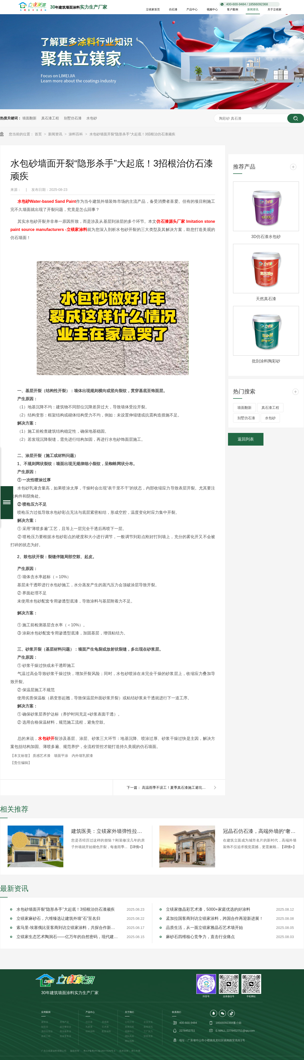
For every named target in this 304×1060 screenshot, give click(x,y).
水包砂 (91, 118)
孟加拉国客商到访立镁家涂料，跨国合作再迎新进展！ (214, 918)
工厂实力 (148, 1031)
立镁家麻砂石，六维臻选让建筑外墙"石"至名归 (58, 918)
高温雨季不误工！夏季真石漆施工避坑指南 (175, 787)
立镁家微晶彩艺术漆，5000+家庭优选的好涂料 (208, 909)
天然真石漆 (266, 299)
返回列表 (246, 439)
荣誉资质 (148, 1036)
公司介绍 (129, 1022)
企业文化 (148, 1022)
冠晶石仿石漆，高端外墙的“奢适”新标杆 (259, 831)
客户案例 (232, 9)
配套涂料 (106, 1031)
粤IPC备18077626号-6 (103, 1051)
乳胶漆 (89, 1027)
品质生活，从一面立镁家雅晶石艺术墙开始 (204, 927)
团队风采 (129, 1036)
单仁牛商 (135, 1051)
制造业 (44, 1027)
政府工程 (45, 1036)
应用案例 (45, 1012)
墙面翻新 (29, 118)
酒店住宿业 (47, 1031)
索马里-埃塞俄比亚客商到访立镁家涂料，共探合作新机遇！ (67, 927)
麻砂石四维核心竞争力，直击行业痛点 (200, 937)
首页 (39, 134)
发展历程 (129, 1027)
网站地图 (129, 1041)
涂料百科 (76, 134)
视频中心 (212, 9)
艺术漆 (105, 1027)
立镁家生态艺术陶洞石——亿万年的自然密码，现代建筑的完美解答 (67, 937)
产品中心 (192, 9)
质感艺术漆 (42, 756)
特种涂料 (90, 1031)
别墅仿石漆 (73, 118)
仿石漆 (173, 9)
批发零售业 (65, 1036)
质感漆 (105, 1022)
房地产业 (64, 1022)
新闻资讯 (252, 9)
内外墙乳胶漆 (82, 756)
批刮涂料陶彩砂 (266, 361)
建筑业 (44, 1022)
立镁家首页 (153, 9)
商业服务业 (65, 1031)
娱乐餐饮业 (65, 1027)
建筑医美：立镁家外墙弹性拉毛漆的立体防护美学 (108, 831)
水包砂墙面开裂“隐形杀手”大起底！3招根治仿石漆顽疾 (132, 134)
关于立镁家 (274, 9)
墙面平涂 (61, 756)
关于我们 (129, 1012)
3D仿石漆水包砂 (266, 236)
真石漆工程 (50, 118)
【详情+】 (136, 847)
